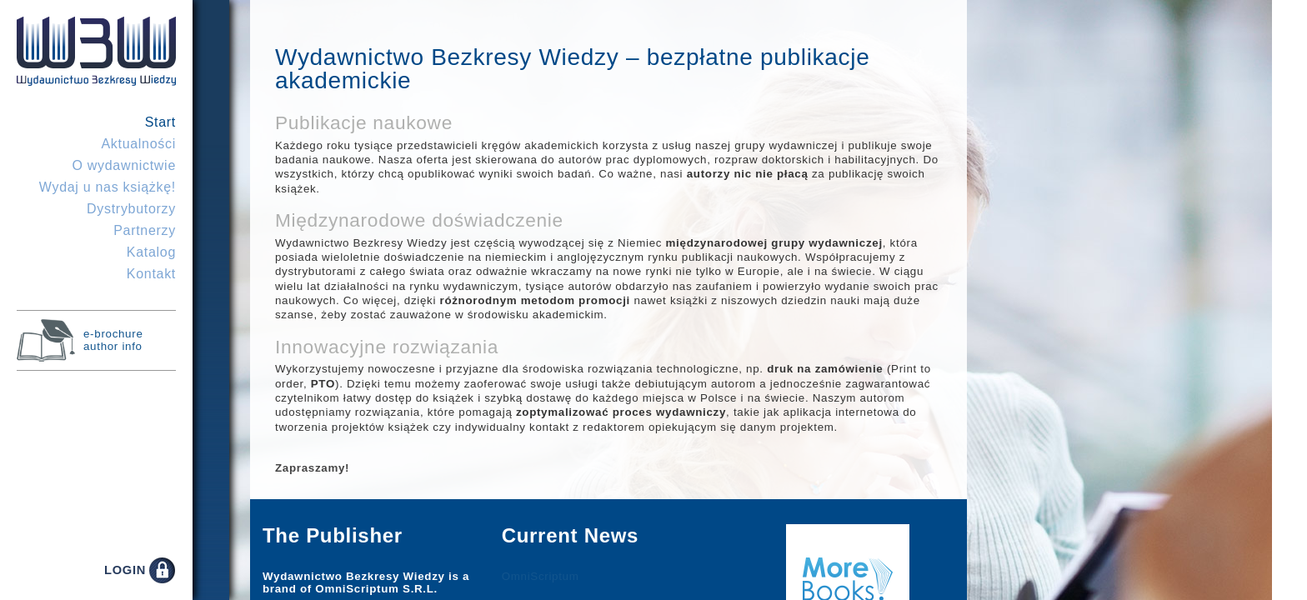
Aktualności (138, 144)
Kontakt (151, 274)
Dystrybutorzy (131, 209)
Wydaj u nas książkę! (107, 187)
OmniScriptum (540, 576)
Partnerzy (144, 230)
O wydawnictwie (124, 165)
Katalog (151, 252)
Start (160, 122)
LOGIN (125, 570)
